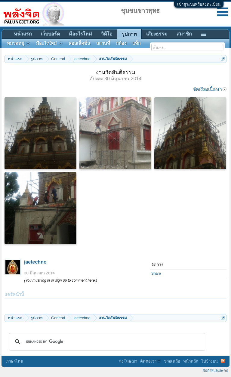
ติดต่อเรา (150, 361)
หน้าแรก (23, 33)
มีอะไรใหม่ (80, 33)
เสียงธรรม (157, 33)
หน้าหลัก (190, 361)
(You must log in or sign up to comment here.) (60, 280)
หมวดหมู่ (18, 43)
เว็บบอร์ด (50, 33)
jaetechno (35, 261)
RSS (223, 361)
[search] (106, 341)
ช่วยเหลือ (172, 361)
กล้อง (121, 43)
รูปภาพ (129, 34)
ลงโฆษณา (128, 361)
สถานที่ (103, 43)
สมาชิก (184, 33)
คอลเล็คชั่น (79, 43)
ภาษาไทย (14, 361)
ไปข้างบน (209, 361)
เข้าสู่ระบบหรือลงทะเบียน (198, 4)
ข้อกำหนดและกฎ (215, 370)
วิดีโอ (106, 33)
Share (156, 273)
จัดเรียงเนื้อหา (209, 89)
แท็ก (136, 43)
